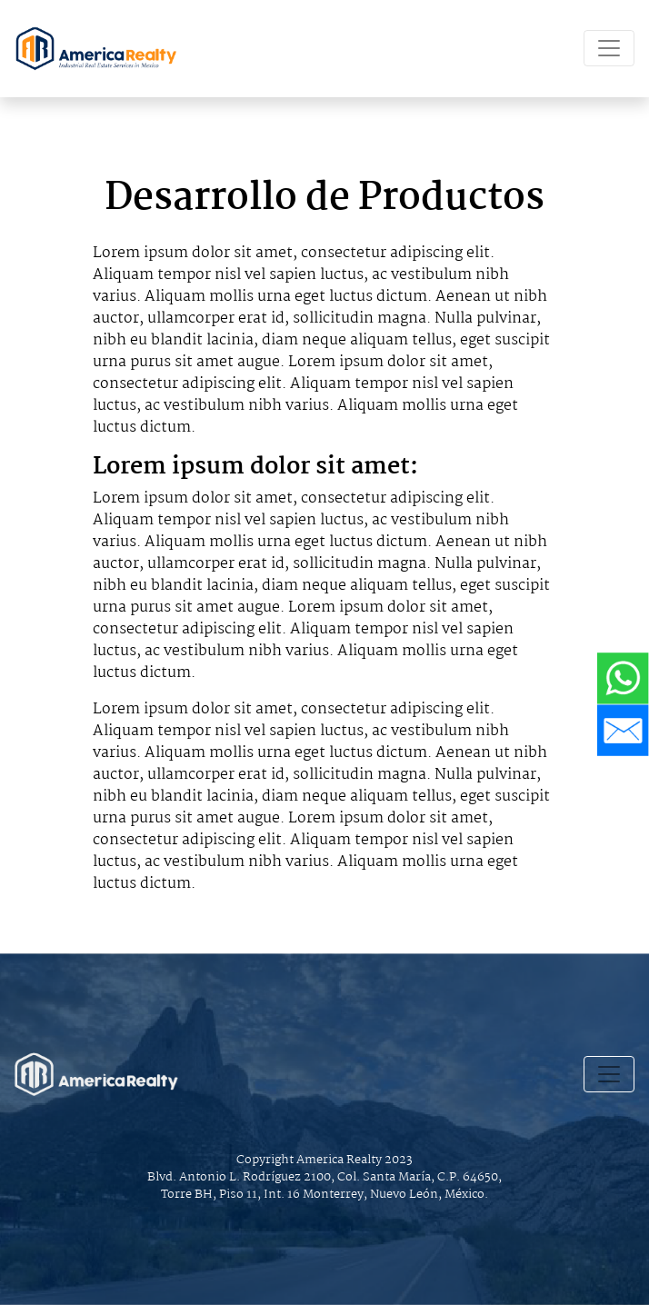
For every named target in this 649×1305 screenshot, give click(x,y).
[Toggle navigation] (609, 48)
